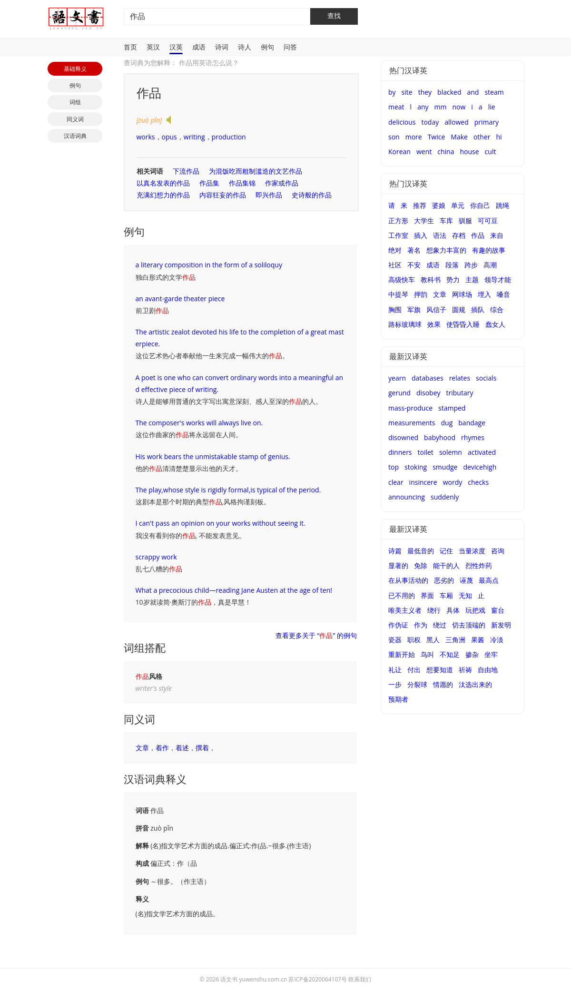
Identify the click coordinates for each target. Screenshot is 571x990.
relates (459, 377)
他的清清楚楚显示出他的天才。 (189, 468)
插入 (420, 235)
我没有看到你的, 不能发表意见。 (191, 535)
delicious (401, 122)
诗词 (221, 46)
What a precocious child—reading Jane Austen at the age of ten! (234, 590)
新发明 (501, 624)
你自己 (480, 205)
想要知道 (439, 669)
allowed (456, 122)
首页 (130, 46)
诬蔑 (466, 580)
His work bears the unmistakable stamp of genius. (213, 456)
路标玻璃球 (405, 324)
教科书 (431, 279)
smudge (445, 466)
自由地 (488, 669)
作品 (477, 235)
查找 (334, 16)
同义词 (75, 119)
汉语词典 (75, 136)
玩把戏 (475, 610)
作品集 (209, 182)
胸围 (395, 309)
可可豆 (488, 220)
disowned (403, 437)
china (445, 151)
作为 (420, 624)
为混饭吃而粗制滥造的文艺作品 (255, 171)
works (146, 136)
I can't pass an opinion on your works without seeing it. (220, 523)
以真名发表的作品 (163, 182)
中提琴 (398, 294)
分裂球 (417, 684)
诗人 (244, 46)
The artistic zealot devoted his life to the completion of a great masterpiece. (240, 337)
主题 (472, 279)
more (413, 136)
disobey (428, 392)
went (424, 151)
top (393, 466)
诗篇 (395, 550)
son (394, 136)
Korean (399, 151)
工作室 (398, 235)
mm (440, 106)
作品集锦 (242, 182)
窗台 (497, 610)
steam (493, 92)
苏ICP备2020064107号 (317, 979)
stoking (415, 466)
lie (491, 106)
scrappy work (156, 556)
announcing (406, 496)
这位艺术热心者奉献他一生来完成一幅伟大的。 (212, 355)
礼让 (395, 669)
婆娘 (438, 205)
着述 (182, 747)
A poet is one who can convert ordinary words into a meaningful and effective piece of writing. (240, 383)
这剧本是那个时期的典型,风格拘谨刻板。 (203, 501)
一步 (395, 684)
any (422, 106)
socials (486, 377)
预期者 (398, 699)
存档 (458, 235)
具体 (453, 610)
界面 (427, 595)
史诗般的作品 (312, 194)
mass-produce (410, 407)
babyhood (439, 437)
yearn (397, 377)
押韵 (420, 294)
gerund (399, 392)
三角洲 (455, 639)
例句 (267, 46)
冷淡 (496, 639)
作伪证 (398, 624)
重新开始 (401, 654)
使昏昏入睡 (463, 324)
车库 (446, 220)
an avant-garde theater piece (180, 298)
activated (482, 452)
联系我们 (359, 979)
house (469, 151)
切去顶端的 (468, 624)
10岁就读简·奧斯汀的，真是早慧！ (194, 602)
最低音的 (420, 550)
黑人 (433, 639)
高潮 (490, 264)
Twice (436, 136)
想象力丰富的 (446, 250)
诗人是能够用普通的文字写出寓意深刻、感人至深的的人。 (229, 401)
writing (194, 136)
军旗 (414, 309)
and (473, 92)
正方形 (398, 220)
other (482, 136)
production (229, 136)
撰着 (202, 747)
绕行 (434, 610)
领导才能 (497, 279)
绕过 (439, 624)
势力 (453, 279)
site (407, 92)
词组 (75, 102)
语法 (439, 235)
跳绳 (502, 205)
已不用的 (401, 595)
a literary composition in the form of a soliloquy (209, 264)
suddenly (445, 496)
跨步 (471, 264)
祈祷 (465, 669)
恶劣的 (444, 580)
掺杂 (472, 654)
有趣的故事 (488, 250)
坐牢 (491, 654)
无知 (465, 595)
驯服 (465, 220)
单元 (457, 205)
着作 (162, 747)
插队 (477, 309)
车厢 (446, 595)
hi (499, 136)
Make (459, 136)
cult (490, 151)
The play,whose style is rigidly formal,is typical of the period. (228, 489)
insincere (423, 482)
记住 (446, 550)
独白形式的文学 (166, 277)
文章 (142, 747)
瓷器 (395, 639)
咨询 (497, 550)
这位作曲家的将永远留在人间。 (189, 434)
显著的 (398, 565)
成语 (199, 46)
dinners (400, 452)
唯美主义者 (405, 610)
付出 (414, 669)
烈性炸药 (478, 565)
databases (427, 377)
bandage (471, 422)
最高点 (489, 580)
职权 (414, 639)
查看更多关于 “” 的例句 (316, 635)
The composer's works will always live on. (199, 422)
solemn (450, 452)
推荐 (419, 205)
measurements (411, 422)
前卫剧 (152, 310)
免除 (420, 565)
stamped (451, 407)
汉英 (176, 46)
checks (478, 482)
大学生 (424, 220)
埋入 (484, 294)
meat (396, 106)
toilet (425, 452)
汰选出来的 (475, 684)
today (430, 122)
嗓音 (503, 294)
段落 (452, 264)
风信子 (436, 309)
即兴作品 (269, 194)
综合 (496, 309)
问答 (290, 46)
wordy (453, 482)
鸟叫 (427, 654)
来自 (496, 235)
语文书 (228, 979)
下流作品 (186, 171)
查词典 (134, 62)
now (458, 106)
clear (396, 482)
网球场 (462, 294)
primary (486, 122)
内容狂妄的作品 (222, 194)
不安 (414, 264)
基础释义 (75, 69)
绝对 (395, 250)
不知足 (450, 654)
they (425, 92)
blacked (449, 92)
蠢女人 (495, 324)
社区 (395, 264)
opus (169, 136)
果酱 (477, 639)
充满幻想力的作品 (163, 194)
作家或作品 (281, 182)
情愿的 (443, 684)
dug (447, 422)
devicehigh (479, 466)
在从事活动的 (408, 580)
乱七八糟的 (159, 568)
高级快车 (401, 279)
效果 (434, 324)
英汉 (153, 46)
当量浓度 (472, 550)
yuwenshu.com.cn (263, 979)
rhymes (472, 437)
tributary (459, 392)
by (392, 92)
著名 (414, 250)
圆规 (458, 309)
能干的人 (446, 565)
